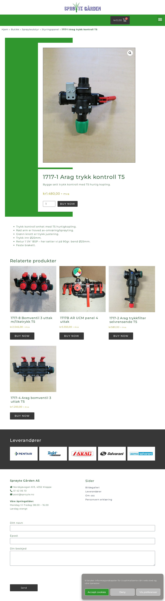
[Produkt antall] (49, 204)
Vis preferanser (148, 592)
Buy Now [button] (22, 335)
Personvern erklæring (98, 499)
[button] (160, 19)
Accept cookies (97, 592)
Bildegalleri (92, 487)
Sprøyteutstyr (30, 29)
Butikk (15, 29)
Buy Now (67, 203)
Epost (14, 536)
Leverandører (93, 491)
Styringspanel (50, 29)
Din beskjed (18, 548)
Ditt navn (16, 523)
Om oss (90, 495)
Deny (122, 592)
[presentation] (33, 575)
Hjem (5, 29)
